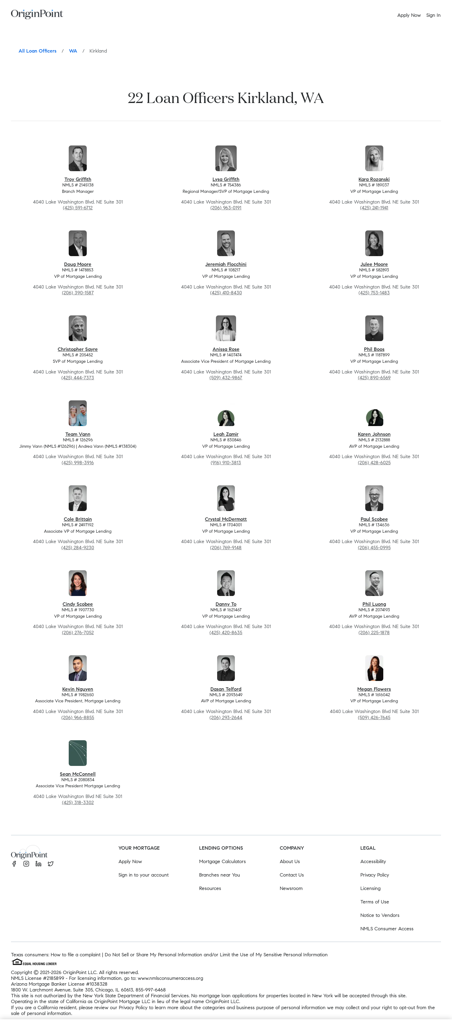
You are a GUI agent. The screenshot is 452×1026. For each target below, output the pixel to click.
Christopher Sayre (78, 349)
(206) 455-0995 (374, 547)
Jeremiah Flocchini (225, 264)
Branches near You (219, 875)
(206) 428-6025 (374, 462)
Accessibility (373, 861)
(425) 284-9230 (77, 547)
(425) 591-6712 (78, 208)
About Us (290, 861)
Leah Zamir (226, 434)
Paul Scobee (374, 519)
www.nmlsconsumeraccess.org (170, 978)
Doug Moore (77, 264)
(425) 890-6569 (374, 378)
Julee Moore (374, 264)
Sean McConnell (78, 774)
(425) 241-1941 (374, 208)
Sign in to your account (143, 875)
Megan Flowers (374, 689)
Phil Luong (374, 604)
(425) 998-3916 (78, 462)
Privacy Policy (374, 875)
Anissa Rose (226, 349)
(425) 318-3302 (78, 802)
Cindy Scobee (78, 604)
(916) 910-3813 (226, 462)
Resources (210, 888)
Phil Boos (374, 349)
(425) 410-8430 (226, 293)
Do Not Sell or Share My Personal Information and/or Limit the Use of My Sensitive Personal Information (216, 955)
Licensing (370, 888)
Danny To (226, 604)
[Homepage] (37, 15)
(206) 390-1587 (78, 293)
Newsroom (291, 888)
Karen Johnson (374, 434)
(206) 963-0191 (225, 208)
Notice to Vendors (379, 915)
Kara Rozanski (374, 179)
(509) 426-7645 (374, 717)
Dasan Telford (225, 689)
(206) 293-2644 (226, 717)
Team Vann (77, 434)
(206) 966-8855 (77, 717)
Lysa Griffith (226, 179)
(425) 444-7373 (77, 378)
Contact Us (292, 875)
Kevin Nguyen (77, 689)
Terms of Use (374, 902)
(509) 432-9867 (226, 378)
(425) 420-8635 (226, 632)
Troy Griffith (77, 179)
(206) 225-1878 (374, 632)
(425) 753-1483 (374, 293)
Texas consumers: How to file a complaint (55, 955)
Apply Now (130, 861)
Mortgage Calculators (222, 861)
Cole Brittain (78, 519)
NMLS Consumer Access (387, 929)
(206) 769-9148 (226, 547)
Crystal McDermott (226, 519)
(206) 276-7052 (78, 632)
